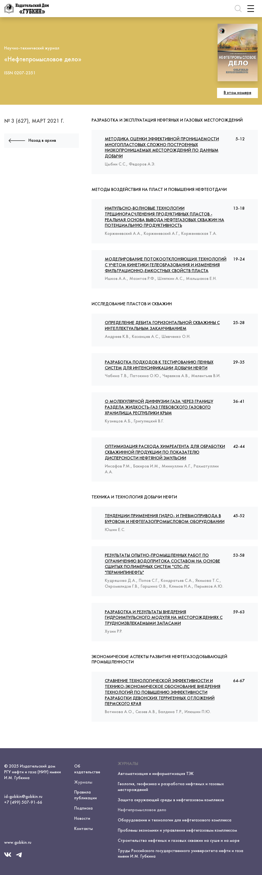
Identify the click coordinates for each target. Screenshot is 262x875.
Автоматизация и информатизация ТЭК (156, 774)
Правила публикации (85, 795)
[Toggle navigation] (251, 8)
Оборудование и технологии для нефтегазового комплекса (174, 820)
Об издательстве (87, 769)
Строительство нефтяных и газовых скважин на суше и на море (178, 841)
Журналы (83, 782)
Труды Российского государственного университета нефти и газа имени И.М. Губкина (180, 854)
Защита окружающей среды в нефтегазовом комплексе (171, 800)
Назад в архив (32, 140)
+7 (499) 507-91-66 (23, 802)
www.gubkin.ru (17, 842)
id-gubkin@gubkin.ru (23, 797)
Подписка (83, 808)
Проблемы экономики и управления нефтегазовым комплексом (177, 830)
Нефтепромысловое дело (142, 810)
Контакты (83, 829)
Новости (82, 818)
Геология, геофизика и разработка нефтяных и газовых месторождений (171, 787)
